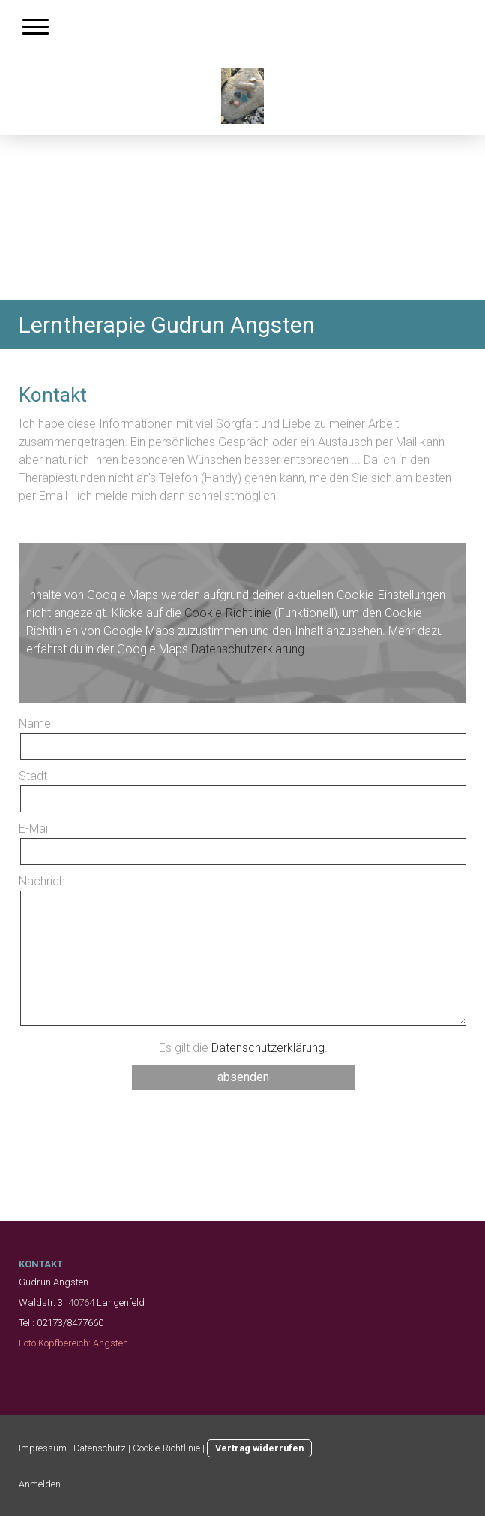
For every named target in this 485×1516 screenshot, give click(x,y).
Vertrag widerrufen (259, 1448)
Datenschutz (99, 1448)
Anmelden (40, 1484)
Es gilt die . (243, 1048)
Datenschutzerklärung (247, 649)
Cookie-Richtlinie (227, 613)
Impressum (43, 1448)
